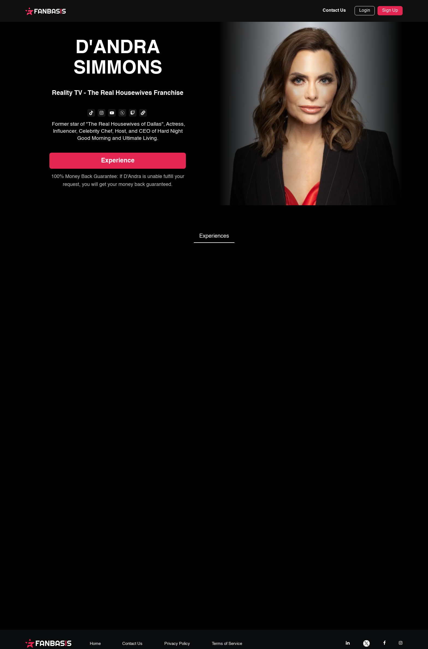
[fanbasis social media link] (91, 113)
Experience (118, 161)
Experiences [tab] (214, 236)
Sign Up (390, 10)
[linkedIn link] (348, 642)
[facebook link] (384, 642)
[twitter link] (366, 642)
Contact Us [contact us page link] (132, 644)
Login (364, 10)
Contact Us (334, 10)
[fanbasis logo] (48, 642)
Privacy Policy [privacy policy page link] (177, 644)
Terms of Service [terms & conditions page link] (227, 644)
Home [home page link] (95, 644)
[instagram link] (401, 642)
